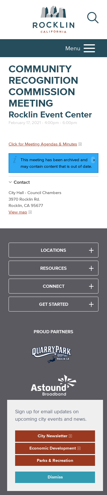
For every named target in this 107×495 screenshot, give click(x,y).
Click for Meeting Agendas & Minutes (43, 143)
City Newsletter (52, 435)
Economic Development (52, 448)
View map (18, 211)
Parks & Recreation (55, 460)
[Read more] (53, 353)
